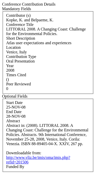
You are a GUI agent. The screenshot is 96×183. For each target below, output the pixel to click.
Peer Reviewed (18, 84)
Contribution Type (21, 56)
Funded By (15, 166)
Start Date (14, 102)
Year (10, 66)
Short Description (20, 38)
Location (13, 47)
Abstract (13, 121)
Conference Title (20, 24)
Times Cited (16, 75)
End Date (14, 112)
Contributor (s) (18, 15)
